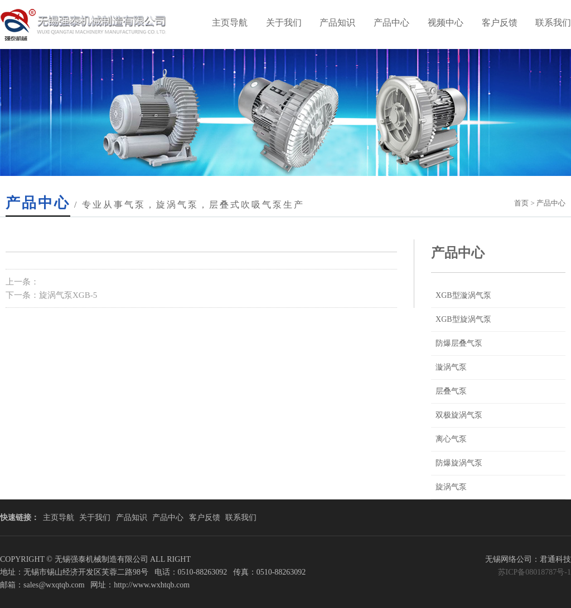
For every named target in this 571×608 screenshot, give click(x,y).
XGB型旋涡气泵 (463, 319)
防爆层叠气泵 (458, 343)
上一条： (22, 281)
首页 (521, 203)
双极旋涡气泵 (458, 415)
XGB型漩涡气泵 (463, 295)
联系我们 (241, 517)
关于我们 (284, 22)
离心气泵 (451, 439)
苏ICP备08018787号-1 (534, 572)
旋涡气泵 (451, 487)
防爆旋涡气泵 (458, 463)
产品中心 (391, 22)
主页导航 (230, 22)
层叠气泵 (451, 391)
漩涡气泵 (451, 367)
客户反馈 (499, 22)
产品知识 (337, 22)
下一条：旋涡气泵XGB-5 (51, 295)
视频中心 (445, 22)
